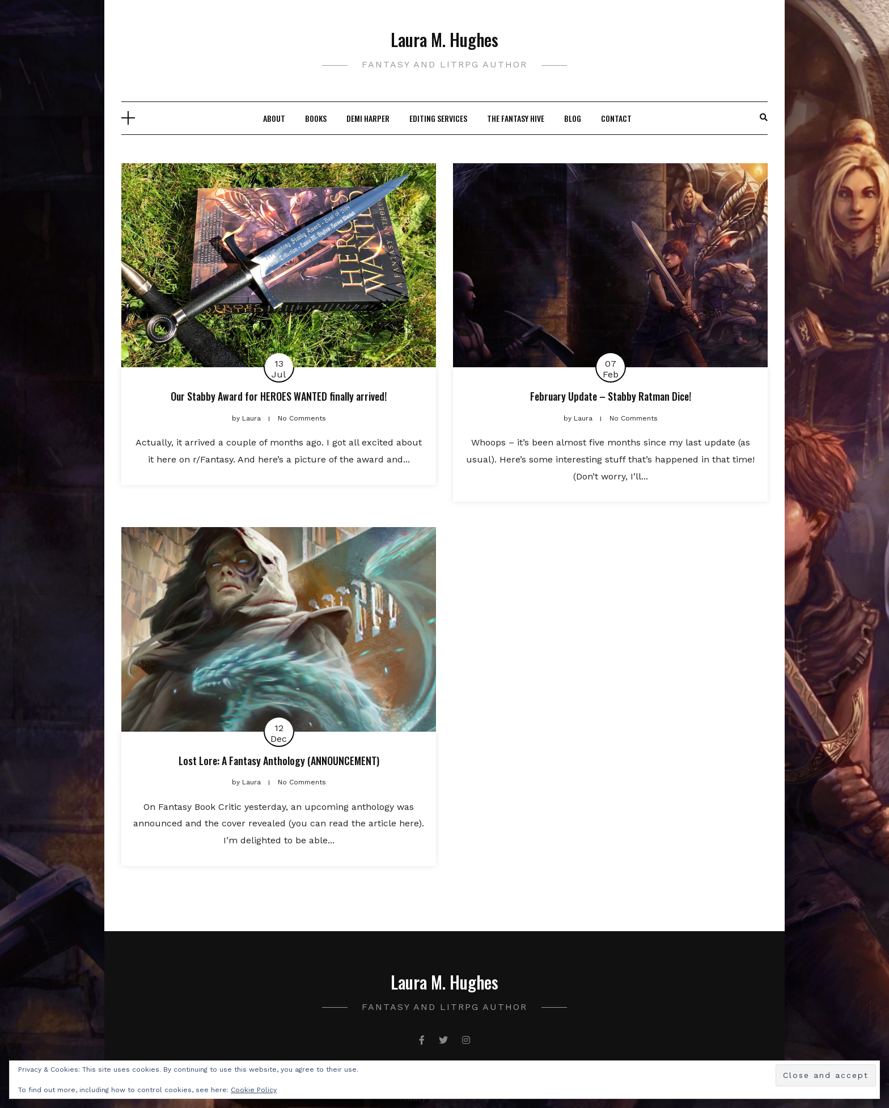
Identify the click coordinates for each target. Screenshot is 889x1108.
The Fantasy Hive (515, 118)
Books (316, 118)
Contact (616, 118)
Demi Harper (368, 118)
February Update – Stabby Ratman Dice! (610, 396)
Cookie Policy (254, 1090)
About (274, 118)
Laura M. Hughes (444, 39)
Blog (572, 118)
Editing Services (438, 118)
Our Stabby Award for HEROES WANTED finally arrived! (279, 396)
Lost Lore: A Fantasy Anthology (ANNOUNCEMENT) (279, 760)
